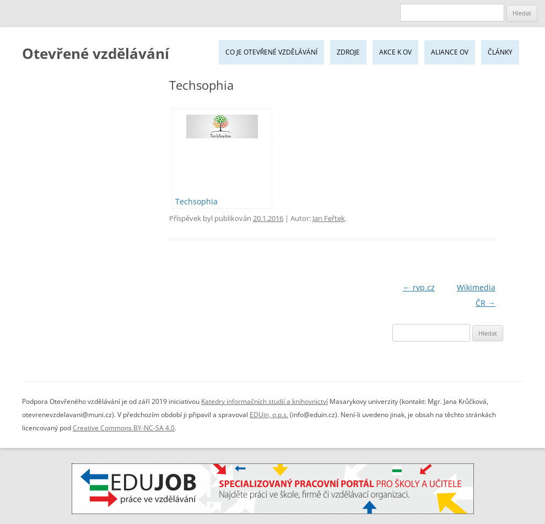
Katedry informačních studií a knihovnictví (264, 401)
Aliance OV (449, 52)
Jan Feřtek (328, 218)
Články (500, 52)
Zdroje (348, 52)
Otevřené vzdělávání (95, 53)
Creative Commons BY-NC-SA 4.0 (124, 428)
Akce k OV (395, 52)
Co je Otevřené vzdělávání (271, 52)
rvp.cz (419, 287)
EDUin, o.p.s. (269, 414)
